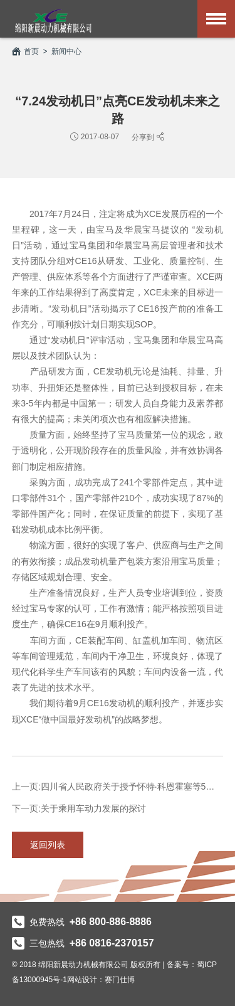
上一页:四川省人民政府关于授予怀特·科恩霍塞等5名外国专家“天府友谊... (118, 786)
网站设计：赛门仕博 (101, 979)
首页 (25, 51)
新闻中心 (66, 51)
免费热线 (82, 922)
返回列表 (47, 845)
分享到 (144, 137)
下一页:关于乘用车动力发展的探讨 (79, 808)
